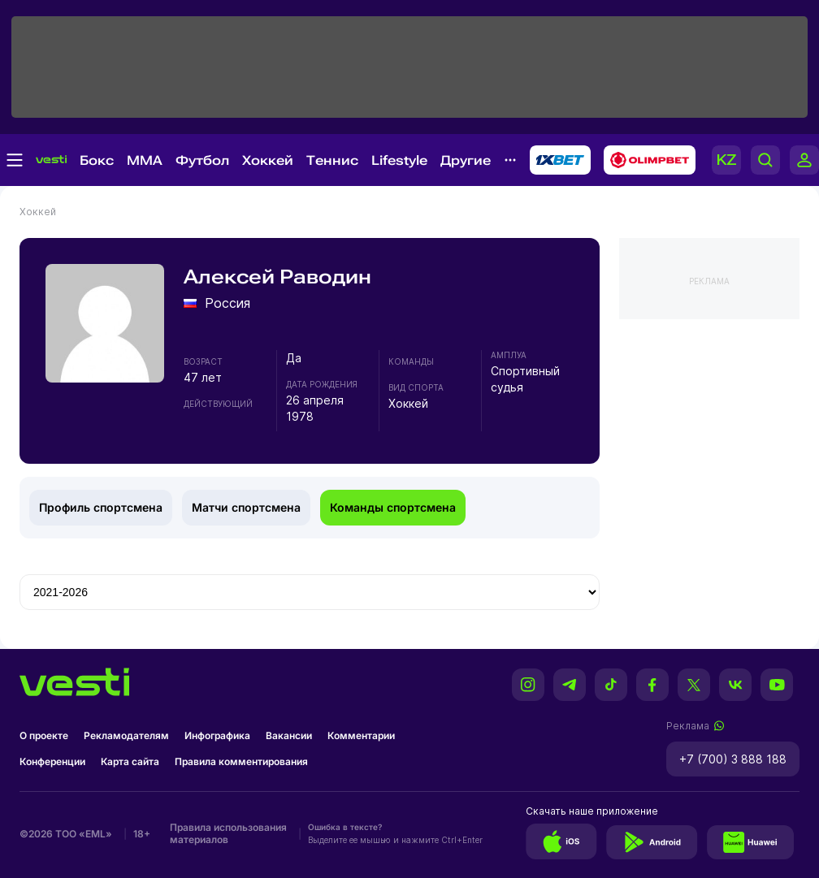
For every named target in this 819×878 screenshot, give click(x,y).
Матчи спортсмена (246, 507)
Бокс (97, 160)
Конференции (52, 761)
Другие (465, 160)
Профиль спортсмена (100, 507)
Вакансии (289, 735)
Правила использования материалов (228, 833)
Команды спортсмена (393, 507)
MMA (144, 160)
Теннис (332, 160)
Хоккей (267, 160)
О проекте (44, 735)
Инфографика (217, 735)
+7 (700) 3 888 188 (732, 759)
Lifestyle (399, 160)
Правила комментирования (241, 761)
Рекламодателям (126, 735)
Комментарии (361, 735)
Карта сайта (130, 761)
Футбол (202, 160)
